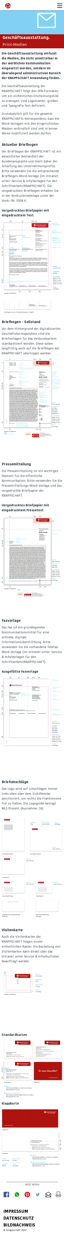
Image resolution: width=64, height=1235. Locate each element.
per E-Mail (48, 1194)
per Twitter (37, 1194)
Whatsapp (17, 1194)
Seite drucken (58, 1194)
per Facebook (6, 1194)
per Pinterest (27, 1194)
